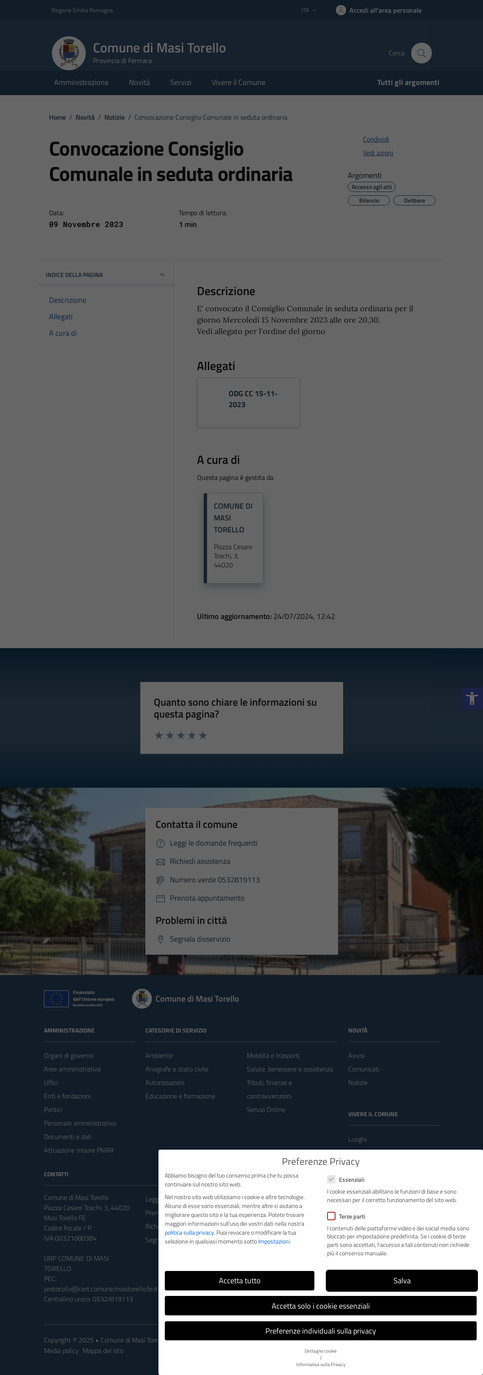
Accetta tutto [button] (240, 1280)
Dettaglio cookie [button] (321, 1351)
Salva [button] (402, 1280)
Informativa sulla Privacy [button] (320, 1364)
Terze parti (346, 1216)
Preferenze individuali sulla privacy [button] (320, 1331)
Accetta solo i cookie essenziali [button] (321, 1306)
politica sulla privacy (189, 1232)
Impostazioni (274, 1241)
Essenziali (345, 1179)
